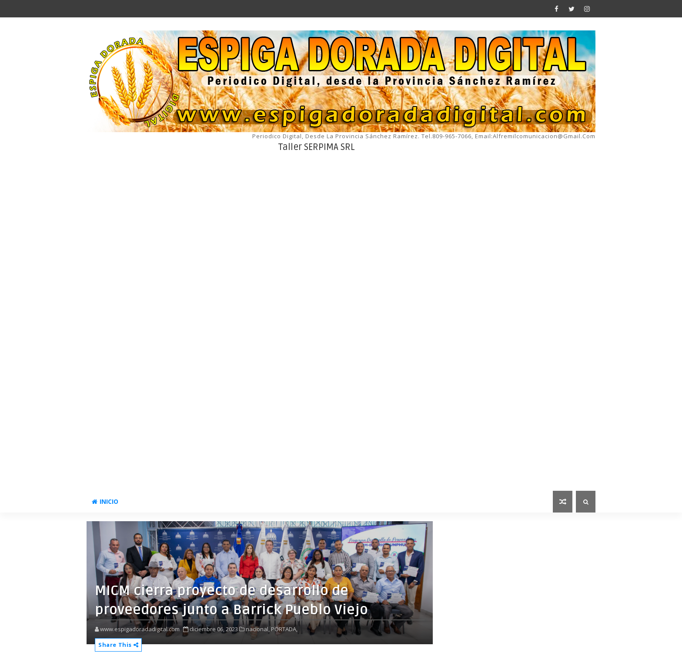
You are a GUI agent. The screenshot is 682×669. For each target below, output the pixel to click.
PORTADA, (284, 629)
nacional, (258, 629)
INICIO (105, 501)
